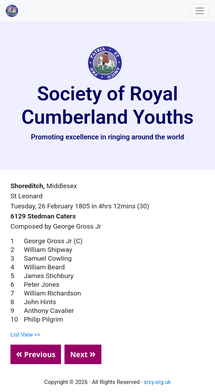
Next (83, 353)
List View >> (25, 334)
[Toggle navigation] (199, 11)
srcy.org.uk (157, 382)
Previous (35, 353)
